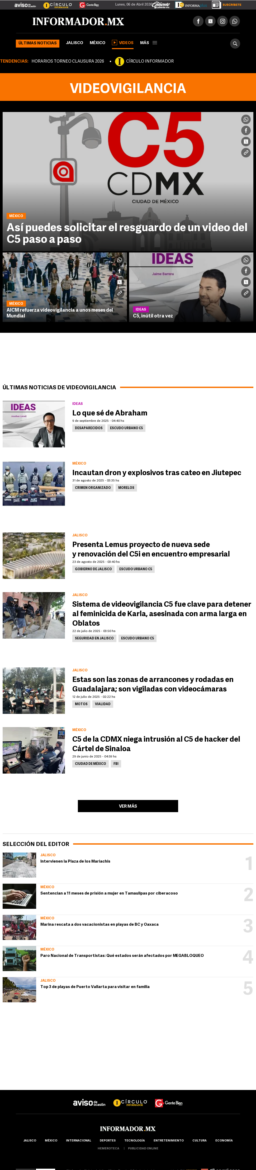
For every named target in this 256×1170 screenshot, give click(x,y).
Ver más (128, 806)
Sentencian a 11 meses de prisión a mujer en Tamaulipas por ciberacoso (109, 894)
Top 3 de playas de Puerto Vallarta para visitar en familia (95, 987)
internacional (78, 1140)
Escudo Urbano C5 (126, 428)
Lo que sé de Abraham (110, 413)
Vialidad (103, 704)
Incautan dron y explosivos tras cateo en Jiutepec (156, 473)
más (148, 43)
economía (224, 1140)
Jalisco (74, 43)
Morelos (126, 488)
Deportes (108, 1140)
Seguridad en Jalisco (94, 638)
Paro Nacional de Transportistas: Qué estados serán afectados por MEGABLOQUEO (122, 956)
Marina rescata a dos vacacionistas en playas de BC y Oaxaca (99, 925)
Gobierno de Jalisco (93, 569)
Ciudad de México (90, 764)
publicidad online (143, 1148)
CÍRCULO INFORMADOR (150, 61)
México (97, 43)
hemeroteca (108, 1148)
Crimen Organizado (93, 488)
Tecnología (134, 1140)
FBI (115, 764)
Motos (81, 704)
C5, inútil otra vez (153, 316)
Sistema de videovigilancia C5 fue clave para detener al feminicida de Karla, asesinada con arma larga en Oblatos (161, 614)
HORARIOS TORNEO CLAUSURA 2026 (67, 61)
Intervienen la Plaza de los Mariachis (75, 862)
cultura (199, 1140)
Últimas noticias (37, 43)
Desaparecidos (89, 428)
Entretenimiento (169, 1140)
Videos (123, 42)
